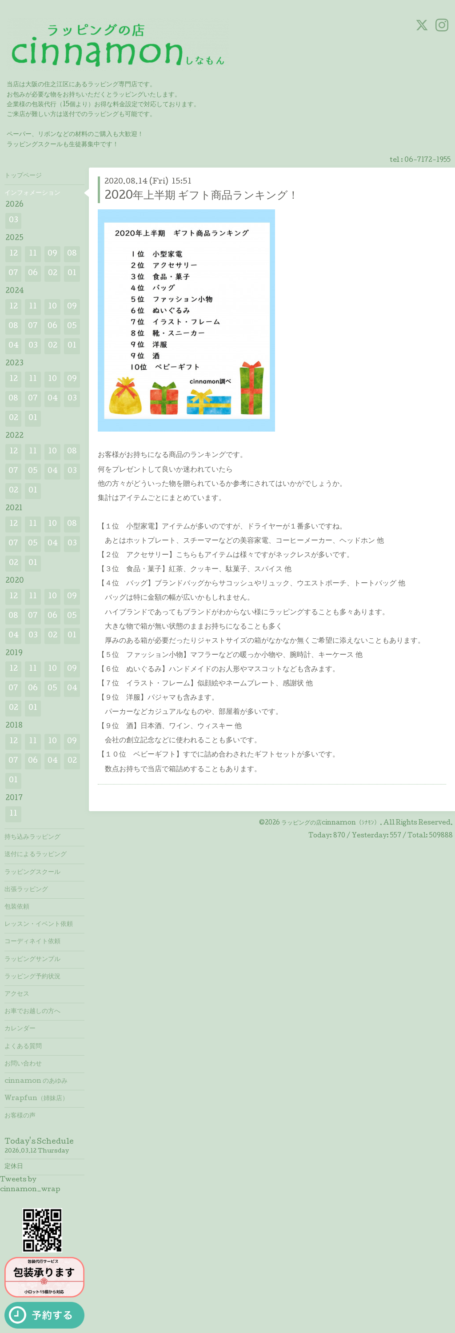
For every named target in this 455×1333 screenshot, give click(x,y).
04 (13, 346)
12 (13, 254)
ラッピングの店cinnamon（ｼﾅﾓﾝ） (330, 823)
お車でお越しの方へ (32, 1011)
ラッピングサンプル (32, 959)
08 (72, 254)
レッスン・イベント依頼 (38, 924)
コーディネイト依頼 (32, 941)
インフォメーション (32, 193)
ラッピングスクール (32, 872)
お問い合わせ (23, 1064)
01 (72, 273)
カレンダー (20, 1029)
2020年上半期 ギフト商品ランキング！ (201, 196)
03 (13, 220)
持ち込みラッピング (32, 837)
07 (13, 273)
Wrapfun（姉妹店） (36, 1098)
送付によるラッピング (35, 854)
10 (52, 307)
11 (33, 254)
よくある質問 (23, 1046)
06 (33, 273)
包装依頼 (16, 907)
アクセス (16, 994)
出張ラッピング (26, 889)
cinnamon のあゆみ (36, 1081)
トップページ (23, 176)
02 (52, 273)
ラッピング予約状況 (32, 977)
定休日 (13, 1166)
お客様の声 (20, 1116)
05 (72, 326)
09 (52, 254)
